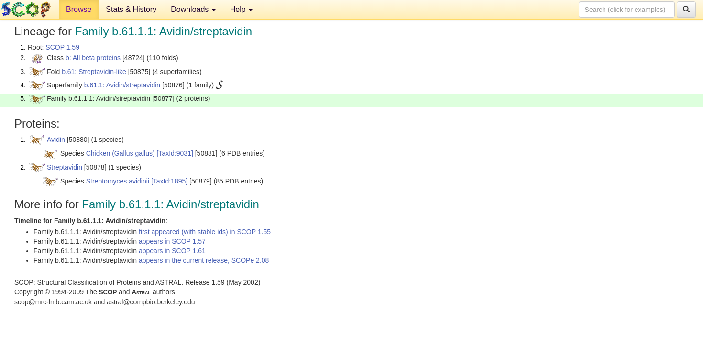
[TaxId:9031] (175, 153)
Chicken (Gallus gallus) (120, 153)
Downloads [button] (193, 9)
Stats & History (131, 9)
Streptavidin (64, 167)
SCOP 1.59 (62, 47)
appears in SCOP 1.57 (172, 241)
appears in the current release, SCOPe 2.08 (204, 260)
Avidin (56, 139)
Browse (78, 9)
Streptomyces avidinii (117, 181)
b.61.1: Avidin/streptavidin (122, 85)
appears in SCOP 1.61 (172, 251)
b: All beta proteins (93, 58)
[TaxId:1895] (169, 181)
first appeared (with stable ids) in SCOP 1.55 (205, 232)
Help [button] (241, 9)
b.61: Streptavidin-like (94, 71)
